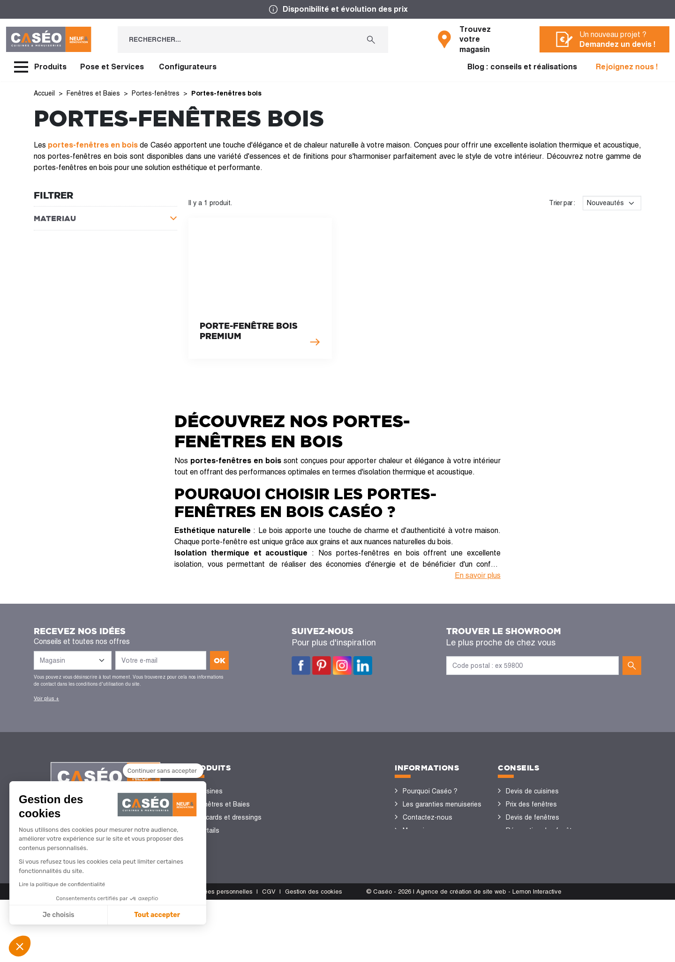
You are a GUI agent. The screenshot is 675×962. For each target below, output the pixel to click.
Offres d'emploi (426, 856)
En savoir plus (478, 575)
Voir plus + (46, 698)
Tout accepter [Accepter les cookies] (76, 915)
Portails (207, 830)
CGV (269, 953)
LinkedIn (362, 665)
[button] (19, 946)
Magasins (417, 830)
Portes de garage (222, 909)
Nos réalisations (530, 883)
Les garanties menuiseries (442, 804)
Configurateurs (188, 66)
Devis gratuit (422, 843)
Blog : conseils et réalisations (522, 66)
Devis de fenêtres (532, 817)
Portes (206, 843)
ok (219, 660)
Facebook (301, 665)
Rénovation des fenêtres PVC (543, 837)
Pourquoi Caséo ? (430, 791)
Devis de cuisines (532, 791)
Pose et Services (112, 66)
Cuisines (209, 791)
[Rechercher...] (236, 39)
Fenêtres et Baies (223, 804)
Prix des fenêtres (531, 804)
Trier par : (562, 203)
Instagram (342, 665)
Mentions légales (58, 953)
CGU (98, 953)
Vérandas (210, 883)
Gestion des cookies (313, 953)
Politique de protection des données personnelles (183, 953)
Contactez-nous (427, 817)
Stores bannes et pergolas (237, 869)
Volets (206, 896)
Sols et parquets (221, 856)
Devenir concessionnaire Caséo (439, 876)
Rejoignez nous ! (627, 66)
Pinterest (321, 665)
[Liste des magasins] (73, 660)
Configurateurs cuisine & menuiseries (542, 863)
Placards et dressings (229, 817)
